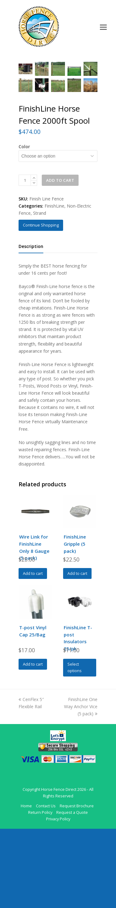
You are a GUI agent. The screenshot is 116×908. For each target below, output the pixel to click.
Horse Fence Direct (58, 868)
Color (24, 226)
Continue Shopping (41, 304)
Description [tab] (31, 325)
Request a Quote (72, 891)
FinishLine (54, 285)
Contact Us (46, 885)
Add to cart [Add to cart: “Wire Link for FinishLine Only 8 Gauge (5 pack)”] (33, 652)
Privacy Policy (58, 898)
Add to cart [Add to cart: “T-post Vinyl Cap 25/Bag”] (33, 743)
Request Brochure (77, 885)
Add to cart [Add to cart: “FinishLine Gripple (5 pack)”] (77, 652)
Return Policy (40, 891)
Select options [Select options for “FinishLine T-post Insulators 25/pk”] (74, 747)
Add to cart (60, 259)
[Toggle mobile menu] (103, 26)
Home (26, 885)
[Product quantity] (25, 259)
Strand (39, 292)
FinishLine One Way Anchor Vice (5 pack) (80, 786)
